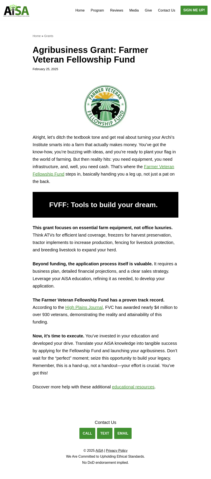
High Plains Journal (84, 307)
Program (97, 10)
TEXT (104, 434)
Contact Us (166, 10)
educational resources (133, 387)
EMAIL (122, 434)
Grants (48, 36)
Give (148, 10)
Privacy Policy (117, 451)
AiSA (99, 451)
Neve (7, 473)
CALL (87, 434)
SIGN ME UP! (194, 10)
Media (134, 10)
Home (79, 10)
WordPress (42, 473)
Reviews (116, 10)
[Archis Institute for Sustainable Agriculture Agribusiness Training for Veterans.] (16, 10)
